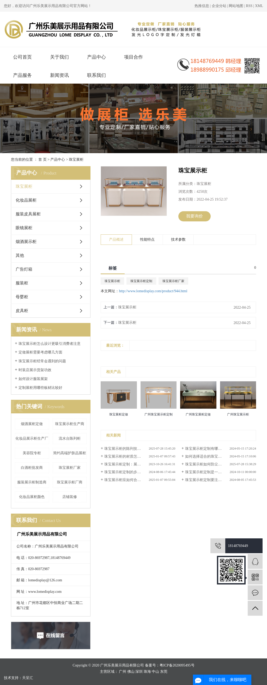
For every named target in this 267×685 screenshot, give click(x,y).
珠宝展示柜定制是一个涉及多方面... (214, 472)
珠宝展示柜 (112, 281)
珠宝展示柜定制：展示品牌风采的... (133, 464)
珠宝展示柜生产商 (69, 424)
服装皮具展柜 (28, 214)
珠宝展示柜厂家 (173, 281)
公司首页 (22, 57)
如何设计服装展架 (33, 379)
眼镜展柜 (24, 228)
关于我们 (59, 57)
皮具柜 (22, 310)
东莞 (163, 672)
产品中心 (96, 57)
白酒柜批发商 (32, 468)
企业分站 (219, 6)
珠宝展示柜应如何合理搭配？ (128, 480)
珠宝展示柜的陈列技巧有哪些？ (129, 449)
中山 (155, 672)
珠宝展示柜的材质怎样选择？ (128, 456)
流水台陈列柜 (70, 438)
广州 (122, 672)
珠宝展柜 (76, 159)
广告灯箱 (24, 269)
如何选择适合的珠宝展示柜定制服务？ (216, 456)
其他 (20, 255)
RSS (249, 6)
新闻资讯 (59, 75)
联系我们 (96, 75)
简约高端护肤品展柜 (69, 453)
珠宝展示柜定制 (141, 281)
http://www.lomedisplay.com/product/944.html (153, 291)
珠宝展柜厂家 (70, 468)
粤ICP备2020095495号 (177, 665)
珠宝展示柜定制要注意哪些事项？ (212, 480)
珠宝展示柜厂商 (69, 482)
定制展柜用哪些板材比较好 (40, 388)
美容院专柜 (32, 453)
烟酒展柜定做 (32, 424)
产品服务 (22, 75)
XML (259, 6)
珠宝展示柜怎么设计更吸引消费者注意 (50, 344)
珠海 (147, 672)
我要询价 (194, 216)
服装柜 (22, 283)
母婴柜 (22, 297)
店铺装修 (69, 497)
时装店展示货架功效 (35, 370)
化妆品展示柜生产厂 (31, 438)
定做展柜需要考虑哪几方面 (40, 352)
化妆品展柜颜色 (32, 497)
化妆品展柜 (26, 200)
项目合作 (133, 57)
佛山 (131, 672)
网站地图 (236, 6)
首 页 (42, 159)
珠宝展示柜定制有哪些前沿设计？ (212, 449)
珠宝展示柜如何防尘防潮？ (207, 464)
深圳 (139, 672)
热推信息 (202, 6)
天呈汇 (27, 678)
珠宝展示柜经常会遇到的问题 (42, 361)
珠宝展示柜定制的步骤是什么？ (129, 472)
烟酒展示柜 (26, 241)
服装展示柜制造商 (31, 482)
